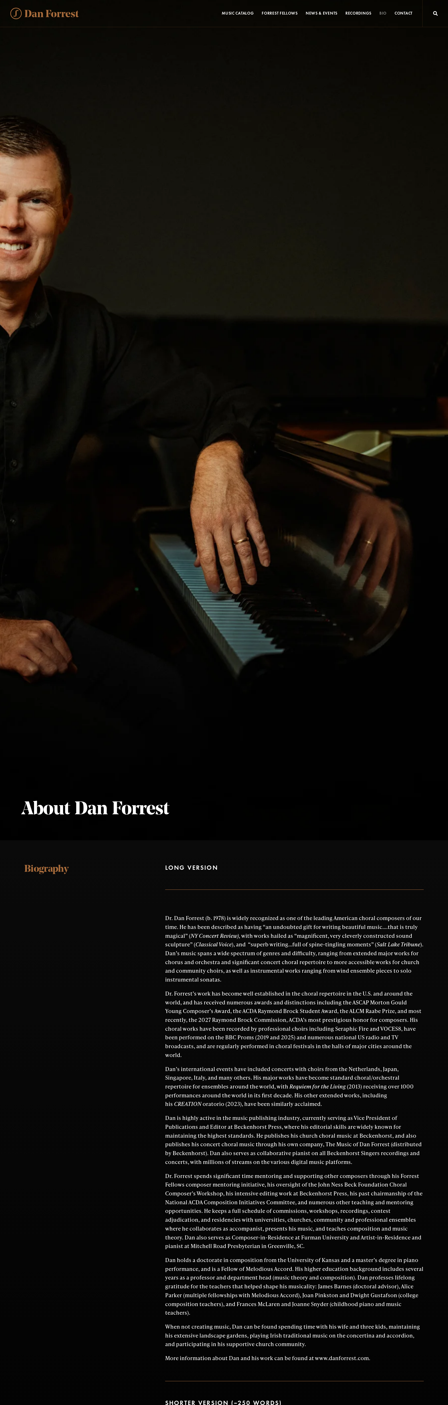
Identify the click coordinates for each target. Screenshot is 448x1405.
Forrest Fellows (280, 13)
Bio (383, 13)
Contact (404, 13)
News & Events (321, 13)
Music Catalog (238, 13)
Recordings (358, 13)
